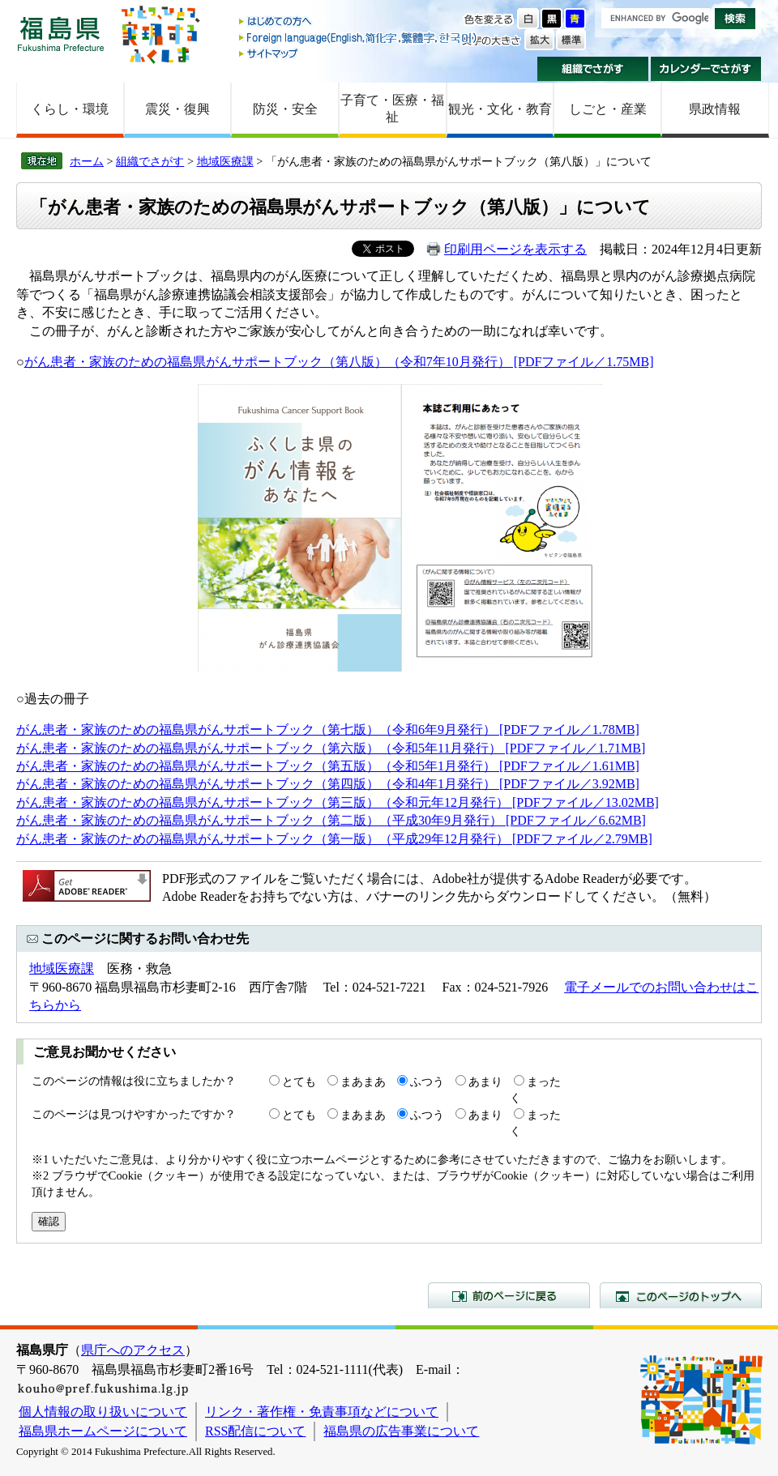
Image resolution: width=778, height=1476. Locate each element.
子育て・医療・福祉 (392, 108)
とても (299, 1081)
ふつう (427, 1081)
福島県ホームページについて (103, 1431)
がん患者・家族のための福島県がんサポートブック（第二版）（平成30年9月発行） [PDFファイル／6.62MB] (331, 820)
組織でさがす (592, 69)
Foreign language (359, 37)
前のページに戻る (509, 1295)
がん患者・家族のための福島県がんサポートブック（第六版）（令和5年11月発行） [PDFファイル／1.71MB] (330, 748)
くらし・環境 (70, 109)
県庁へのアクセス (133, 1350)
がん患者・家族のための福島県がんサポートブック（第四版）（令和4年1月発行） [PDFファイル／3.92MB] (327, 784)
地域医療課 (225, 161)
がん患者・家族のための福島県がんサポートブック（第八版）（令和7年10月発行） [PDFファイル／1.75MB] (339, 362)
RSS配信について (255, 1431)
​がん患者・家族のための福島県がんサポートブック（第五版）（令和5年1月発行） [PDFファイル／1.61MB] (327, 766)
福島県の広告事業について (401, 1431)
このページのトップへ (681, 1295)
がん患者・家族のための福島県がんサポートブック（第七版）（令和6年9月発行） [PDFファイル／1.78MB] (327, 729)
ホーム (87, 161)
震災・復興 (177, 109)
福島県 (60, 34)
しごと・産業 (608, 109)
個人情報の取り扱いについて (103, 1411)
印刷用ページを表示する (515, 249)
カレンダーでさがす (706, 69)
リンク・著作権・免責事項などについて (321, 1411)
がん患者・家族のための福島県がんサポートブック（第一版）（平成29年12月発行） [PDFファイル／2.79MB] (334, 839)
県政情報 (715, 109)
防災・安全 (285, 109)
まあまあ (363, 1081)
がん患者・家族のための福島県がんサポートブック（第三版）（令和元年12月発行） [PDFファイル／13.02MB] (337, 802)
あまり (485, 1081)
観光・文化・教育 (500, 109)
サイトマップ (359, 53)
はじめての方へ (359, 22)
